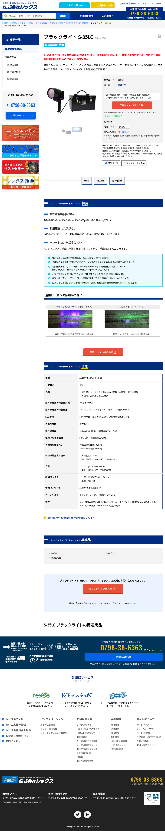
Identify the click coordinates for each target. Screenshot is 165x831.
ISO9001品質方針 (119, 740)
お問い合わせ (123, 657)
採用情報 (115, 736)
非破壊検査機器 (56, 22)
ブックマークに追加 (134, 163)
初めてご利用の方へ (115, 116)
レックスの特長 (84, 724)
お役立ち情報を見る (17, 735)
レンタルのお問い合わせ (74, 5)
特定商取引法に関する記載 (149, 736)
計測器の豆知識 (84, 752)
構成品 (100, 181)
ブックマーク (155, 3)
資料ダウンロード (138, 3)
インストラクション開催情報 (53, 732)
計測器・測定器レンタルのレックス (17, 22)
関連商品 (117, 181)
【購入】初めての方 (86, 732)
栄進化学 (122, 84)
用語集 (80, 757)
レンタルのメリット (17, 719)
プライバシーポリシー (147, 728)
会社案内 (124, 3)
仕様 (86, 181)
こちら (154, 112)
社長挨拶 (115, 732)
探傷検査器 (71, 22)
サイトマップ (143, 724)
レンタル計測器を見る (18, 730)
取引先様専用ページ (146, 744)
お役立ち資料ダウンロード (89, 748)
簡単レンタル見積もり (131, 105)
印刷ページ (113, 163)
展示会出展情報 (47, 724)
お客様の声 (82, 736)
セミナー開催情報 (48, 728)
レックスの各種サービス (88, 744)
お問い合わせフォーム (22, 115)
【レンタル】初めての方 (88, 728)
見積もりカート (105, 5)
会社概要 (115, 724)
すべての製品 (41, 22)
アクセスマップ (118, 744)
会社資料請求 (117, 748)
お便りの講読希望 (85, 760)
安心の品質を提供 (16, 724)
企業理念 (115, 728)
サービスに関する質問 (87, 740)
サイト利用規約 (144, 732)
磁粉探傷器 (83, 22)
